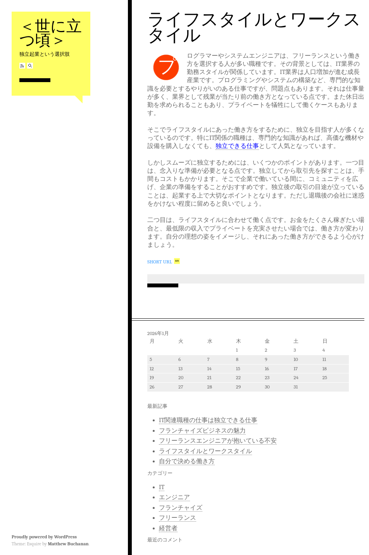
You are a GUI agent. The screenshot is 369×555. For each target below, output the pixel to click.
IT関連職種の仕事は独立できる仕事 (208, 420)
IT (161, 487)
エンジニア (174, 497)
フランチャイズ (180, 507)
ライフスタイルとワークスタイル (254, 27)
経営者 (168, 528)
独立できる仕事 (237, 146)
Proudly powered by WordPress (44, 537)
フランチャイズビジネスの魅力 (202, 430)
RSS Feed (22, 66)
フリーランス (177, 517)
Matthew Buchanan (68, 543)
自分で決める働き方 (187, 461)
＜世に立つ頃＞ (50, 33)
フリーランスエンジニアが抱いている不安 (218, 440)
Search (30, 66)
